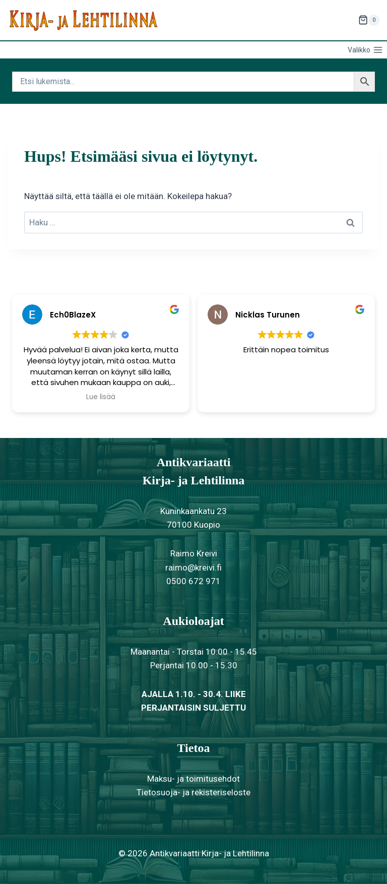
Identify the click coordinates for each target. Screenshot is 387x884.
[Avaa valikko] (365, 49)
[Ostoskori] (368, 20)
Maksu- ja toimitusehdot (193, 779)
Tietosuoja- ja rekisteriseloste (193, 792)
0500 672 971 (193, 581)
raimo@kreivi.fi (193, 567)
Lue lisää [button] (100, 397)
